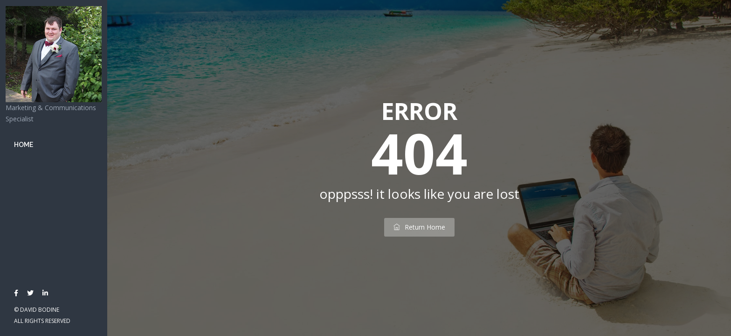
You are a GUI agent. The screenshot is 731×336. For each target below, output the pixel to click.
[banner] (53, 168)
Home (23, 144)
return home (419, 227)
